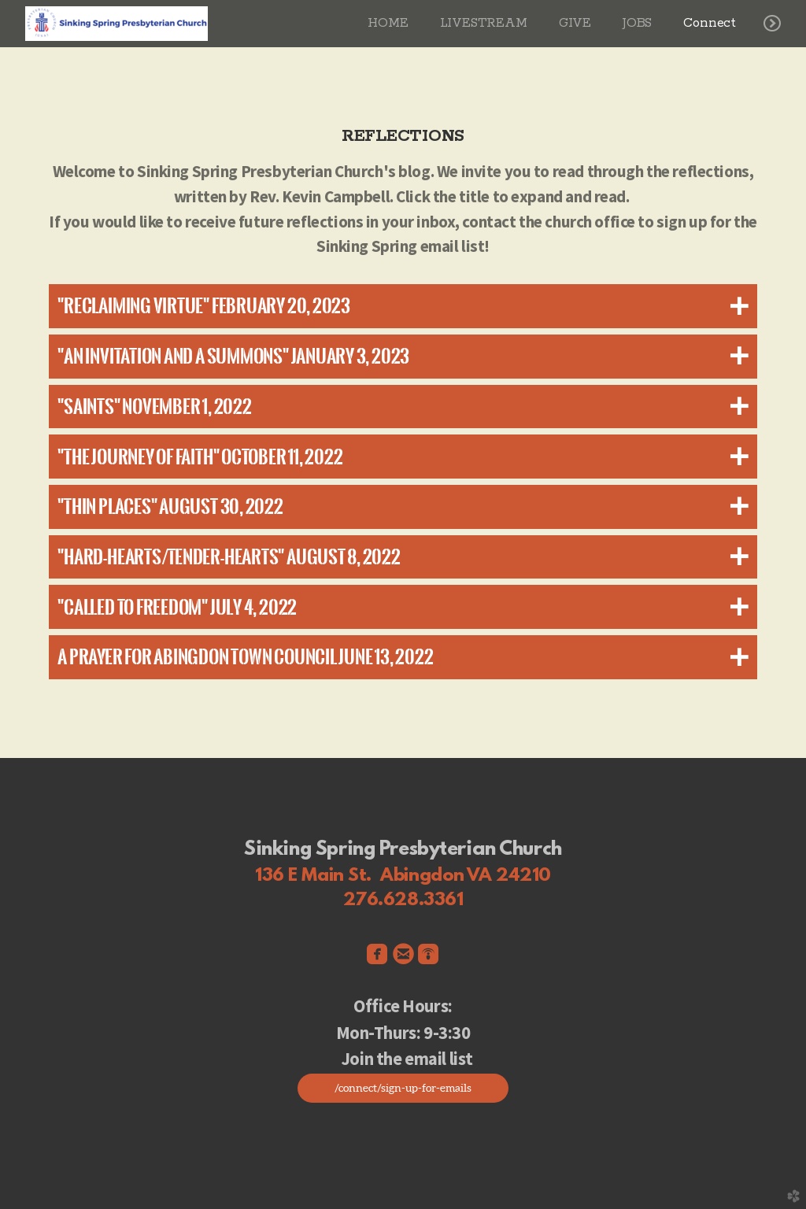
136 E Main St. (313, 876)
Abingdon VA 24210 (465, 876)
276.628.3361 (403, 900)
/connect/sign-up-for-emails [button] (403, 1087)
